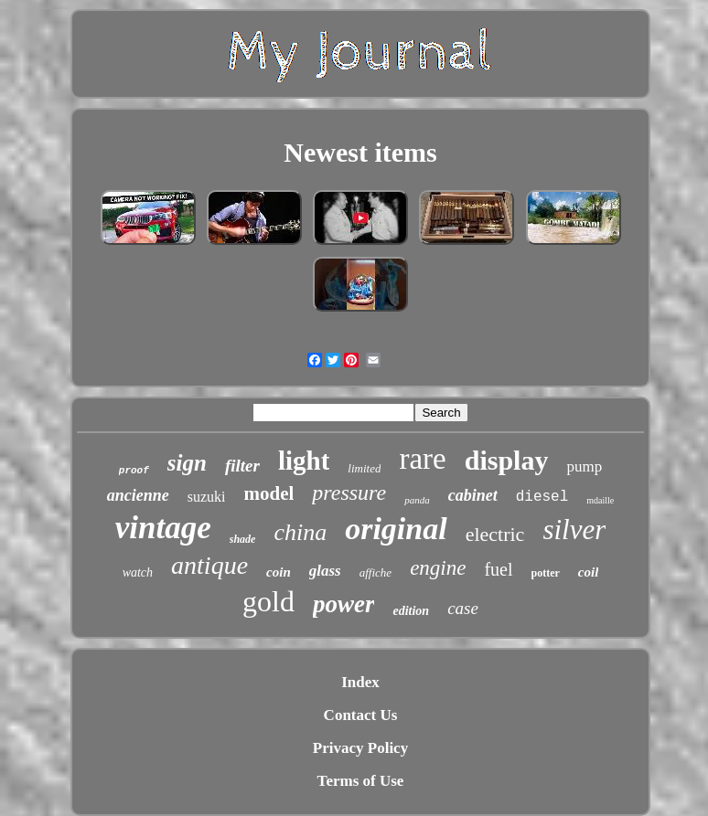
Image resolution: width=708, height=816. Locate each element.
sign (187, 462)
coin (278, 572)
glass (325, 570)
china (300, 532)
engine (438, 567)
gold (268, 601)
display (507, 460)
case (462, 608)
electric (495, 534)
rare (422, 458)
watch (138, 572)
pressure (349, 492)
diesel (542, 497)
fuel (498, 569)
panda (417, 499)
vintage (163, 528)
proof (134, 470)
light (303, 460)
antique (209, 565)
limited (364, 468)
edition (410, 611)
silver (574, 530)
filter (242, 465)
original (395, 529)
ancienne (138, 495)
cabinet (473, 495)
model (268, 493)
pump (584, 466)
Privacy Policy (360, 748)
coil (588, 572)
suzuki (207, 496)
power (344, 604)
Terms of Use (360, 781)
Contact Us (361, 715)
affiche (375, 572)
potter (545, 573)
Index (360, 682)
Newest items (360, 152)
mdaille (600, 500)
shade (243, 539)
